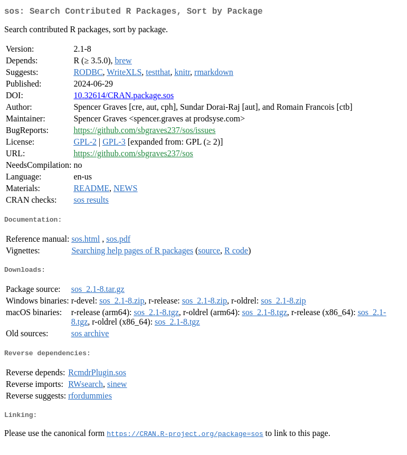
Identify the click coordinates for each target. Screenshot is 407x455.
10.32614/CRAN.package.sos (123, 97)
